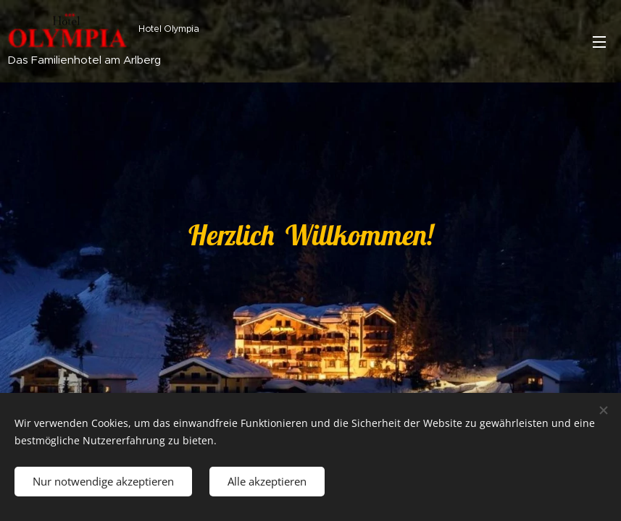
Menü (599, 42)
